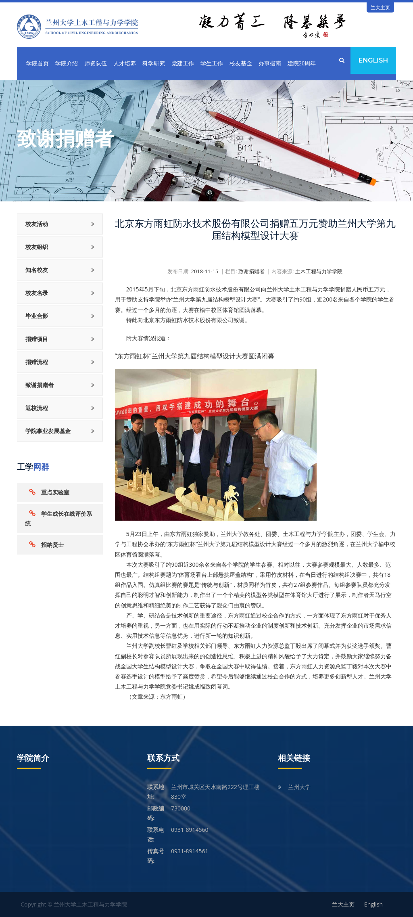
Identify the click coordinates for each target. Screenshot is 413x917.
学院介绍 (66, 64)
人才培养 (124, 64)
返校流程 (36, 408)
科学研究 (153, 64)
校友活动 (36, 224)
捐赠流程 (36, 362)
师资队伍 (95, 64)
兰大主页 (380, 7)
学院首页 (37, 64)
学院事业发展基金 (48, 431)
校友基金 (240, 64)
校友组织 (36, 247)
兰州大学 (299, 787)
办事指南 (270, 64)
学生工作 (211, 64)
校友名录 (36, 293)
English (373, 60)
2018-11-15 (205, 271)
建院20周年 (302, 64)
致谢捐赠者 (39, 385)
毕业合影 (36, 316)
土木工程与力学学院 (318, 271)
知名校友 (36, 270)
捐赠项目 (36, 339)
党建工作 (182, 64)
